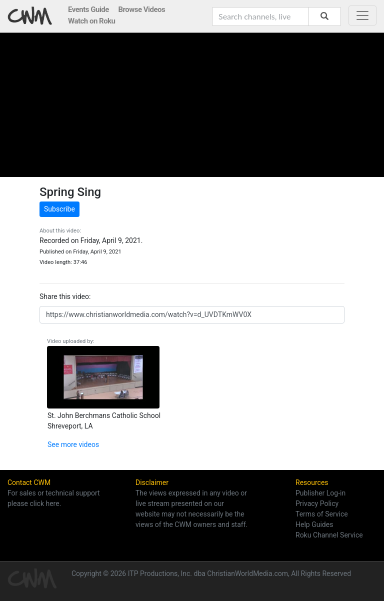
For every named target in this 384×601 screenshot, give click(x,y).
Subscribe (59, 209)
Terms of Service (322, 514)
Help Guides (314, 524)
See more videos (73, 444)
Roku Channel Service (329, 535)
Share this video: (65, 296)
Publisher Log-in (321, 493)
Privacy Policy (317, 504)
